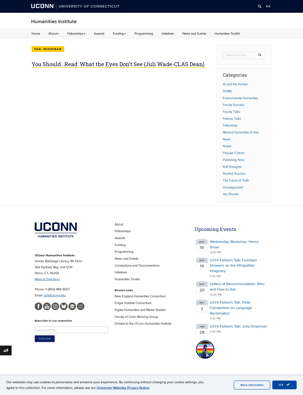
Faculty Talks (231, 112)
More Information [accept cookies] (252, 385)
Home (36, 34)
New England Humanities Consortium (140, 296)
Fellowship (230, 125)
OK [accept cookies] (284, 385)
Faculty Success (233, 105)
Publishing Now (233, 160)
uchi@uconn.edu (55, 295)
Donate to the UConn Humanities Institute (143, 323)
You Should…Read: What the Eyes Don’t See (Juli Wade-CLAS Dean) (118, 64)
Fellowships (76, 34)
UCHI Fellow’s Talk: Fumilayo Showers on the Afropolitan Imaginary (233, 265)
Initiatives (168, 34)
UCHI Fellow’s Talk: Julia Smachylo (238, 326)
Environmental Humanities (240, 98)
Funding (119, 34)
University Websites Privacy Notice (123, 388)
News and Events (194, 34)
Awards (99, 34)
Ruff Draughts (232, 167)
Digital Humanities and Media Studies (140, 310)
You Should (230, 194)
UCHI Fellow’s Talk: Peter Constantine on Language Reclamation (231, 307)
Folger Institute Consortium (133, 303)
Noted (227, 146)
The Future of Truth (236, 180)
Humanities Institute (54, 21)
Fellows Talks (232, 119)
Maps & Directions (47, 279)
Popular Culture (233, 153)
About (53, 34)
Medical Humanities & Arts (241, 132)
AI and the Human (235, 84)
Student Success (234, 173)
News (227, 139)
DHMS (227, 91)
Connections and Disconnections (137, 265)
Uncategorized (233, 187)
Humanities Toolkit (227, 34)
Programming (143, 34)
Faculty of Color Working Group (136, 317)
